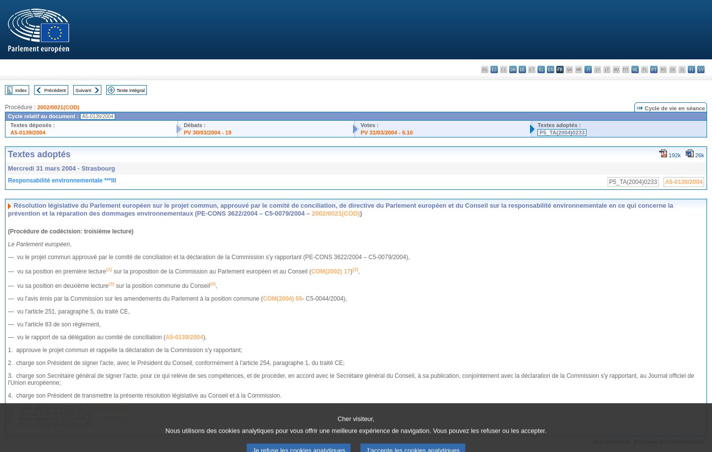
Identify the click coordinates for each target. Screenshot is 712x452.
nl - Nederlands (635, 69)
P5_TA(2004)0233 (561, 133)
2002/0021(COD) (58, 107)
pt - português (654, 69)
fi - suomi (691, 69)
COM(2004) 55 (282, 298)
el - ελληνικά (541, 69)
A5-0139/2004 (27, 133)
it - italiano (588, 69)
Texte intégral (131, 90)
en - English (550, 69)
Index (21, 90)
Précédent (55, 90)
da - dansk (513, 69)
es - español (494, 69)
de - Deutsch (522, 69)
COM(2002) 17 (330, 271)
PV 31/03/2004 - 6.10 (386, 133)
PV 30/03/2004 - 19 (207, 133)
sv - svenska (701, 69)
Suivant (83, 90)
